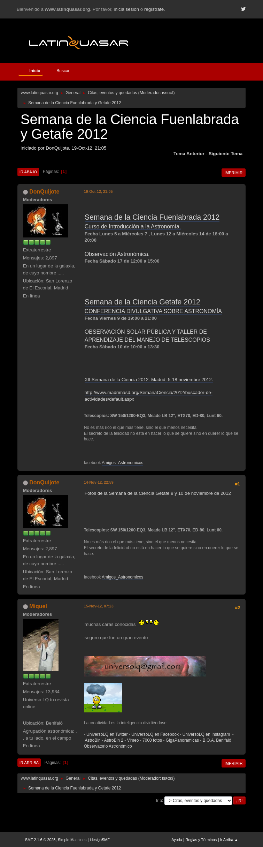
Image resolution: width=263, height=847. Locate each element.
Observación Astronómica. (117, 254)
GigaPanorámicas (182, 740)
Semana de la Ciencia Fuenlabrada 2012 (152, 217)
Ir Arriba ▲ (229, 840)
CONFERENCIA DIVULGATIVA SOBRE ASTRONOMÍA (153, 311)
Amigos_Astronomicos (122, 462)
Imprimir (234, 173)
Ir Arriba (29, 763)
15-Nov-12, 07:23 (99, 606)
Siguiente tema (226, 153)
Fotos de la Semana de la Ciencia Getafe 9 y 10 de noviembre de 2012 (158, 493)
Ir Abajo (28, 172)
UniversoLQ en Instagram (206, 734)
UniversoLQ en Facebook (155, 734)
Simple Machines (72, 840)
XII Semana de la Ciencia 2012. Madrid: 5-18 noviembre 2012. (149, 379)
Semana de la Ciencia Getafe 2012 (142, 302)
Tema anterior (188, 153)
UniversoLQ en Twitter (106, 734)
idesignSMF (100, 840)
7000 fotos (152, 740)
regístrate (154, 9)
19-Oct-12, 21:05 (98, 191)
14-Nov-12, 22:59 (99, 482)
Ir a (159, 800)
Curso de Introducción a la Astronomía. (133, 226)
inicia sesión (126, 9)
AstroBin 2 (113, 740)
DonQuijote (44, 192)
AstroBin (92, 740)
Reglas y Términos (201, 840)
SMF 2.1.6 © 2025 (40, 840)
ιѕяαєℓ (167, 92)
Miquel (38, 606)
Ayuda (176, 840)
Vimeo (133, 740)
